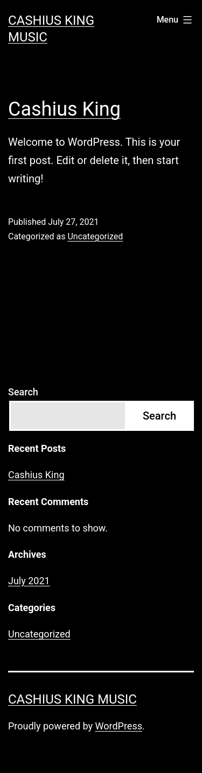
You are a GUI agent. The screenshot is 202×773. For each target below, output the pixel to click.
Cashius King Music (72, 699)
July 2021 (29, 580)
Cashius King (64, 109)
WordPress (118, 726)
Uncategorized (95, 236)
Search (23, 392)
